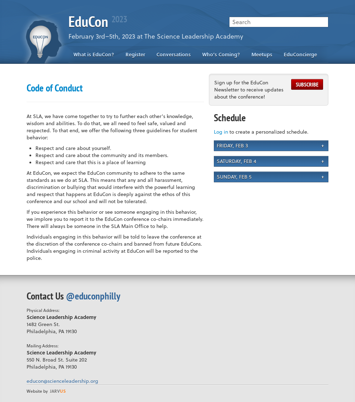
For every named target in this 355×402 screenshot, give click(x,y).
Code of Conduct (55, 87)
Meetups (261, 54)
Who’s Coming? (221, 54)
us (58, 391)
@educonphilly (93, 295)
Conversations (173, 54)
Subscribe (307, 84)
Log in (221, 131)
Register (135, 54)
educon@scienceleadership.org (62, 381)
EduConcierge (300, 54)
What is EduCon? (93, 54)
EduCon (97, 21)
